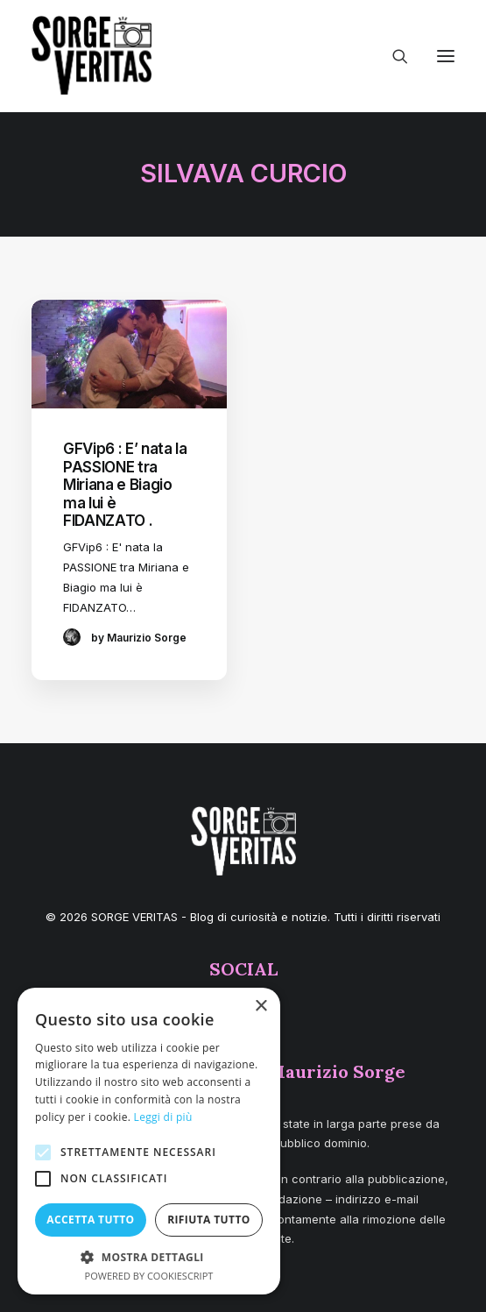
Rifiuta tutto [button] (208, 1219)
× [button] (260, 1006)
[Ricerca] (392, 56)
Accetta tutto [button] (90, 1219)
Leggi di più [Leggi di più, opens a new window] (163, 1117)
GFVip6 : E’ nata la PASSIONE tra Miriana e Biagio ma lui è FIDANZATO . (125, 484)
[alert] (149, 1141)
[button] (445, 56)
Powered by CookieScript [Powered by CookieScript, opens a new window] (149, 1275)
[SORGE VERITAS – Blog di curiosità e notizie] (91, 55)
